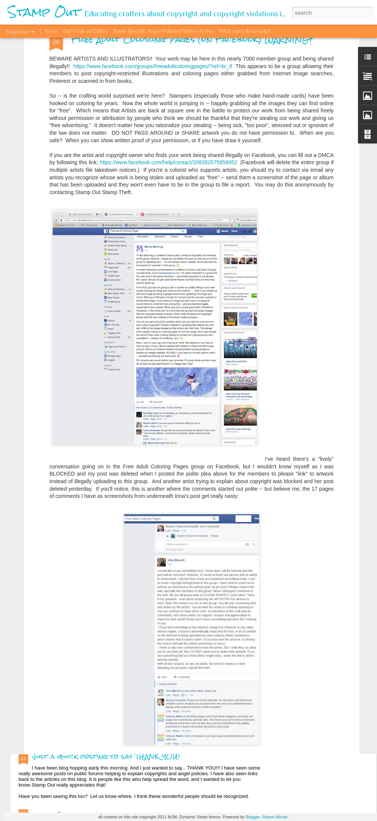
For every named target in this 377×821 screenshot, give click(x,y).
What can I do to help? (245, 31)
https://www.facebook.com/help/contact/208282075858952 (167, 68)
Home (51, 31)
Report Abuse (275, 817)
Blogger (253, 817)
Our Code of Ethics (85, 31)
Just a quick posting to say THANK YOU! (106, 756)
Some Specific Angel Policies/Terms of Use (163, 31)
